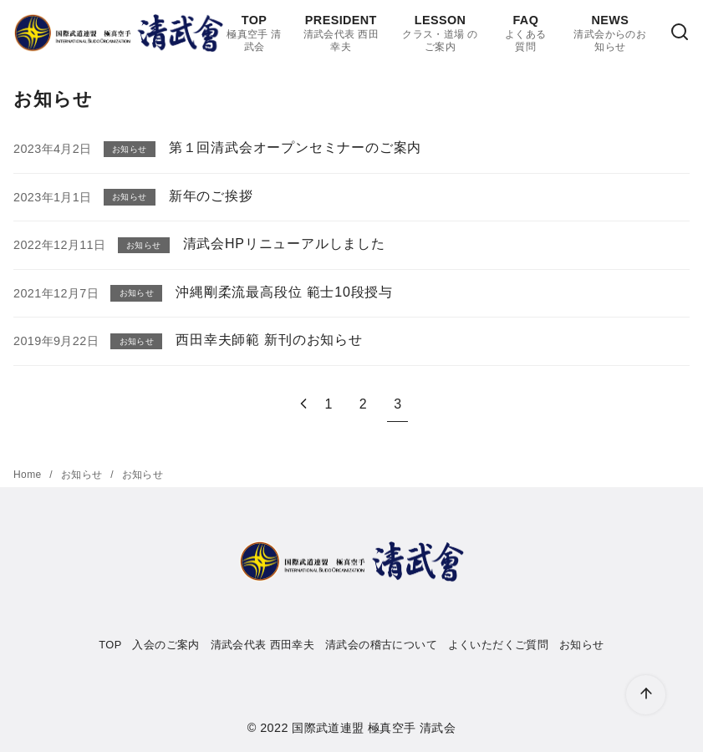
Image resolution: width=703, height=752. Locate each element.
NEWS (609, 33)
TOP (254, 33)
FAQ (526, 33)
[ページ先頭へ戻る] (645, 694)
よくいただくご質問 (498, 644)
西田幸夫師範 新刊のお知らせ (269, 340)
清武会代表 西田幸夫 (263, 644)
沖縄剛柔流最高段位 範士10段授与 (284, 292)
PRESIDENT (341, 33)
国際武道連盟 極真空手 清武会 (374, 727)
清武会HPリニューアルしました (284, 243)
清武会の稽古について (381, 644)
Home (28, 474)
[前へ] (303, 404)
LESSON (439, 33)
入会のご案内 (165, 644)
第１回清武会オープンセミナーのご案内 (295, 147)
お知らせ (83, 474)
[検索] (680, 33)
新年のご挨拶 (211, 196)
